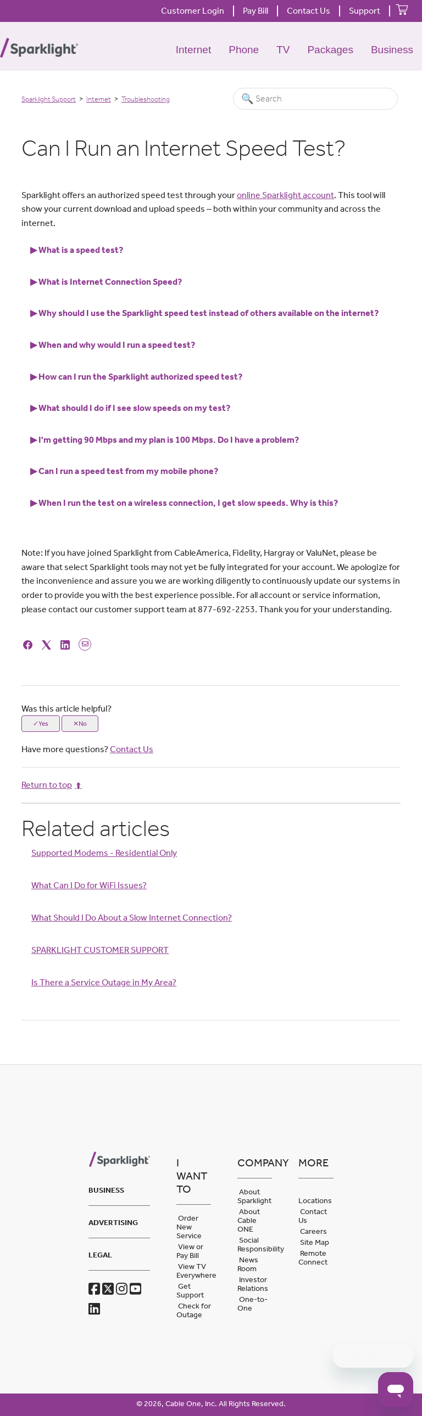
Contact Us (308, 10)
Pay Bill (255, 10)
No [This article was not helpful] (83, 723)
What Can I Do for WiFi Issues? (89, 885)
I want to (191, 1175)
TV (283, 49)
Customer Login (192, 10)
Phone (244, 49)
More (313, 1162)
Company (254, 1162)
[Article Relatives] (211, 911)
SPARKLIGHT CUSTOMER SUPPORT (100, 950)
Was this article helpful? (66, 708)
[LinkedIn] (66, 644)
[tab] (211, 250)
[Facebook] (29, 644)
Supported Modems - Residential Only (104, 853)
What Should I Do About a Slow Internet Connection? (131, 917)
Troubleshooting (145, 99)
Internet (193, 49)
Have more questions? (87, 749)
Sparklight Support (48, 99)
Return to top (51, 785)
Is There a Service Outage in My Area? (103, 982)
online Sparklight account (285, 195)
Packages (330, 49)
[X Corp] (48, 644)
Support (364, 10)
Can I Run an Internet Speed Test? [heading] (183, 148)
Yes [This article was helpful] (43, 723)
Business (392, 49)
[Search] (315, 99)
